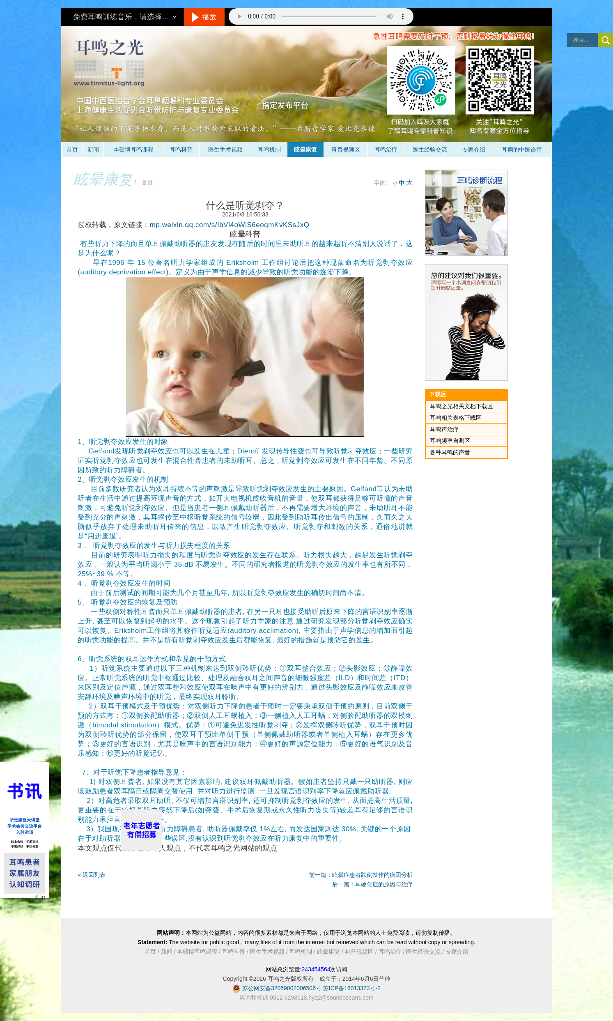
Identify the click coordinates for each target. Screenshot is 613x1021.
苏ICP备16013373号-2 (352, 988)
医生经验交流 (430, 149)
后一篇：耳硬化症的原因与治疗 (372, 884)
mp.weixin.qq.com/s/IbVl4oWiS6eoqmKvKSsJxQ (230, 225)
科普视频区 (345, 149)
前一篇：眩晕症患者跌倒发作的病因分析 (361, 875)
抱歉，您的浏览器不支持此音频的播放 (321, 16)
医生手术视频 (225, 149)
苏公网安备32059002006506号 (281, 988)
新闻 (93, 149)
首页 (72, 149)
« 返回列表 (92, 875)
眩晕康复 (305, 149)
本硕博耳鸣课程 (133, 149)
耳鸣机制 (269, 149)
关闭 (39, 898)
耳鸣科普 (181, 149)
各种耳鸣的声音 (450, 452)
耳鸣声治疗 (444, 429)
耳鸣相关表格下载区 (456, 417)
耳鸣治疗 (385, 149)
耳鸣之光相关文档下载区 (461, 406)
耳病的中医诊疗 (522, 149)
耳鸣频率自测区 (450, 440)
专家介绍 (473, 149)
